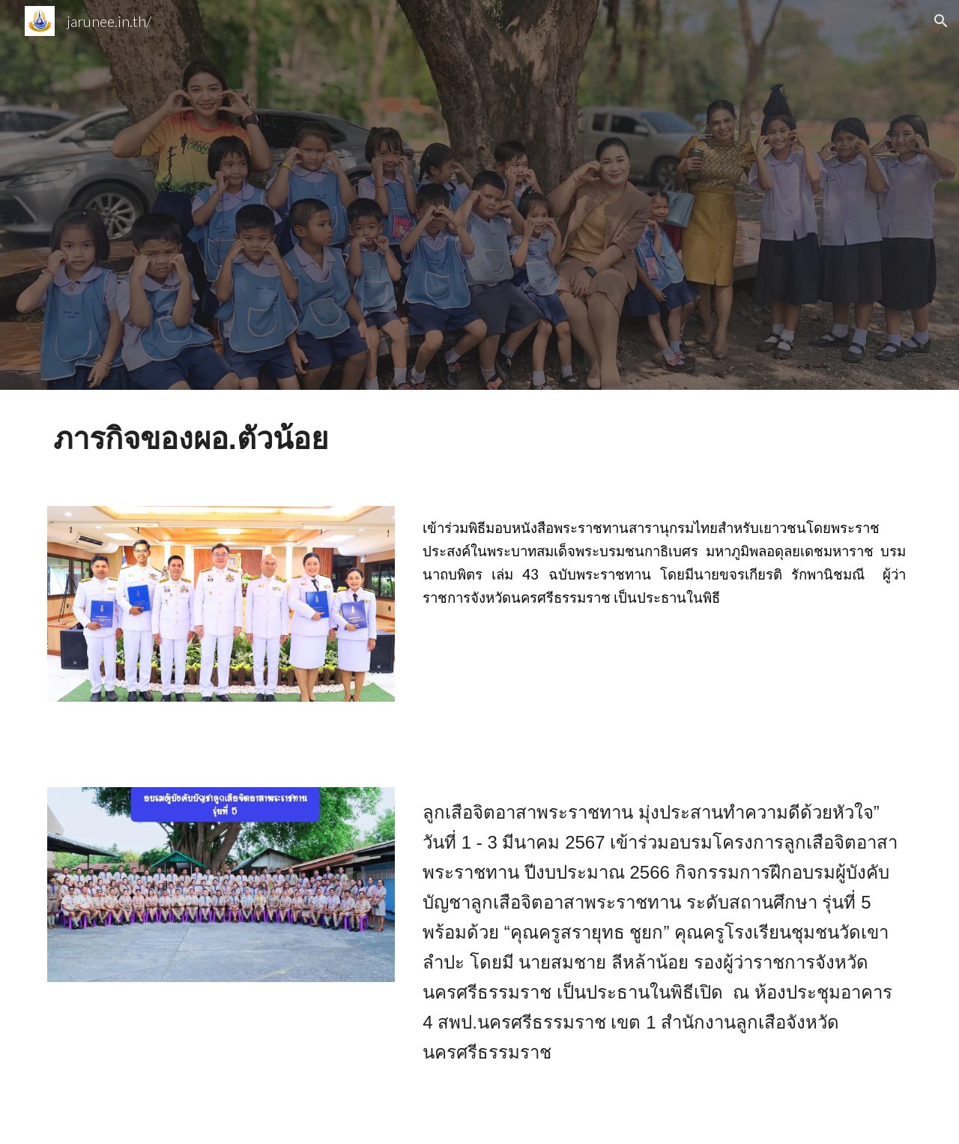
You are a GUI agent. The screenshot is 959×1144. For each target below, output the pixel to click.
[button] (941, 21)
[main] (479, 439)
